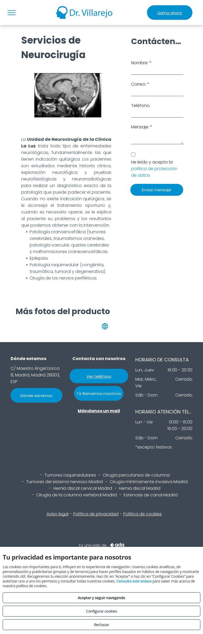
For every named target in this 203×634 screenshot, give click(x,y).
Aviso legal (57, 514)
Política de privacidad (95, 514)
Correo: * (140, 84)
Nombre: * (141, 63)
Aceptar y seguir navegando (101, 597)
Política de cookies (142, 514)
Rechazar (101, 624)
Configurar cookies (101, 611)
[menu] (12, 13)
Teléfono (140, 105)
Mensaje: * (141, 127)
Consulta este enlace (133, 581)
